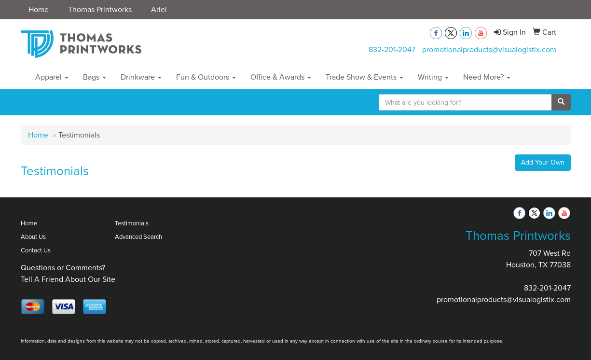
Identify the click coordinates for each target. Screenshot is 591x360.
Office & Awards (280, 77)
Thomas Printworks (100, 9)
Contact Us (36, 250)
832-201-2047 (392, 49)
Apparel (52, 77)
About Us (33, 236)
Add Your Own (542, 162)
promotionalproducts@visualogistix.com (489, 49)
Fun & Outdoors (206, 77)
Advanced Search (138, 236)
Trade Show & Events (364, 77)
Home (38, 9)
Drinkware (141, 77)
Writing (433, 77)
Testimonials (132, 223)
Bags (94, 77)
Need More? (486, 77)
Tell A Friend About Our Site (68, 279)
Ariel (159, 9)
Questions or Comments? (63, 267)
